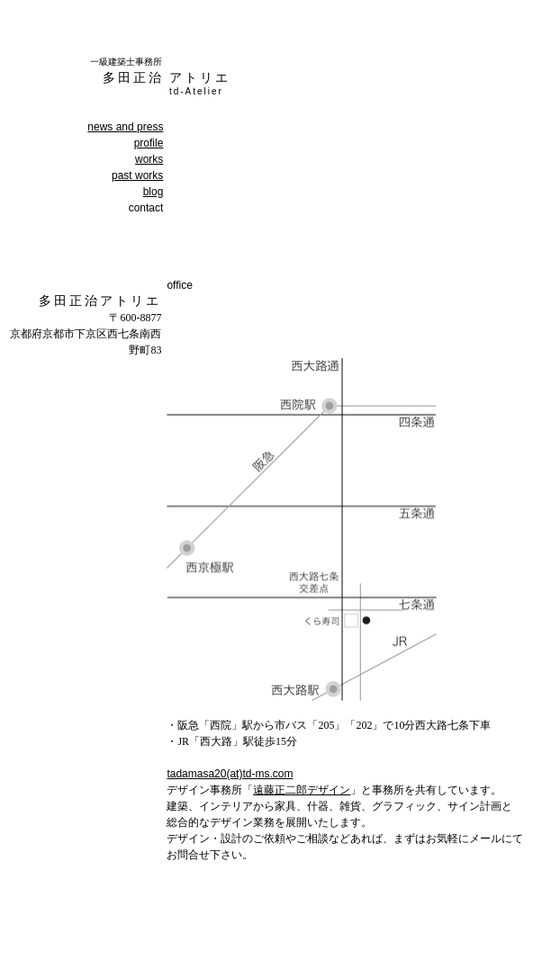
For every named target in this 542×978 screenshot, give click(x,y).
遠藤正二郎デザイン (301, 790)
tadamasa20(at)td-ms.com (230, 773)
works (149, 159)
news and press (125, 127)
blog (153, 191)
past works (137, 175)
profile (149, 143)
